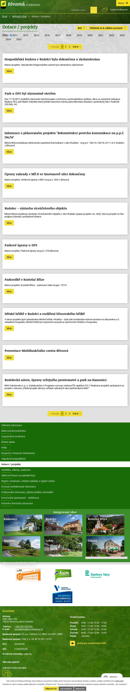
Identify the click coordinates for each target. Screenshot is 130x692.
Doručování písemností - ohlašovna (20, 497)
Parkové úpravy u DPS (21, 245)
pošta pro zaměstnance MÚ (91, 643)
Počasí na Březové (118, 9)
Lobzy (50, 540)
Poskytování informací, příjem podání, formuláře (27, 492)
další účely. (119, 681)
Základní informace (11, 425)
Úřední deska (8, 441)
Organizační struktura (13, 436)
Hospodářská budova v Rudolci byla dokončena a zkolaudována (52, 59)
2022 (111, 35)
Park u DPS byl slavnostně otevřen (30, 93)
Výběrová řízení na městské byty (18, 475)
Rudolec (51, 519)
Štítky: (5, 35)
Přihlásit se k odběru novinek (108, 28)
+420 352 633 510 (23, 626)
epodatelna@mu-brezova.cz (28, 629)
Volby (4, 447)
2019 (79, 35)
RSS (82, 28)
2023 (122, 35)
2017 (57, 35)
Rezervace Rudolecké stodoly (20, 562)
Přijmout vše (51, 688)
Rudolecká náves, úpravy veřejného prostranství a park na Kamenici (56, 380)
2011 (15, 35)
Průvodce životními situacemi (17, 503)
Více (9, 71)
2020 (90, 35)
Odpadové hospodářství (13, 458)
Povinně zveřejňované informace (18, 486)
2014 (36, 35)
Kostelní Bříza (97, 519)
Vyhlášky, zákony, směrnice (16, 469)
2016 (47, 35)
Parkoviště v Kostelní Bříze (24, 279)
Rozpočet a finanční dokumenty (18, 453)
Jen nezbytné (66, 688)
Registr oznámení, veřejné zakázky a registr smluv (28, 480)
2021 (100, 35)
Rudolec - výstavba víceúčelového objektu (36, 208)
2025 (18, 39)
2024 (8, 39)
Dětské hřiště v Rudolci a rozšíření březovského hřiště (45, 314)
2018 (68, 35)
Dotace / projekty (11, 464)
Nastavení (80, 688)
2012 (25, 35)
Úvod (4, 16)
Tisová (92, 540)
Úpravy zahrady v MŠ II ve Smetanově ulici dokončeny (45, 174)
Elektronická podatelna (13, 430)
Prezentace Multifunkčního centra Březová (36, 350)
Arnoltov (9, 540)
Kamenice (10, 519)
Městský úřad (19, 16)
